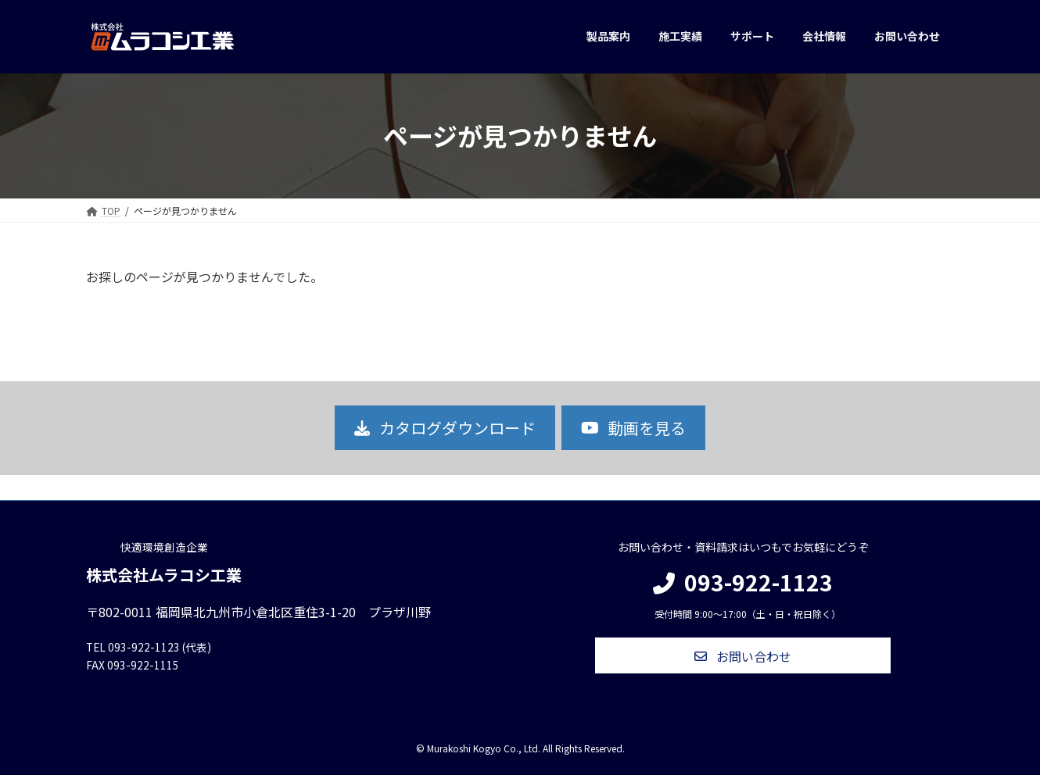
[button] (444, 427)
